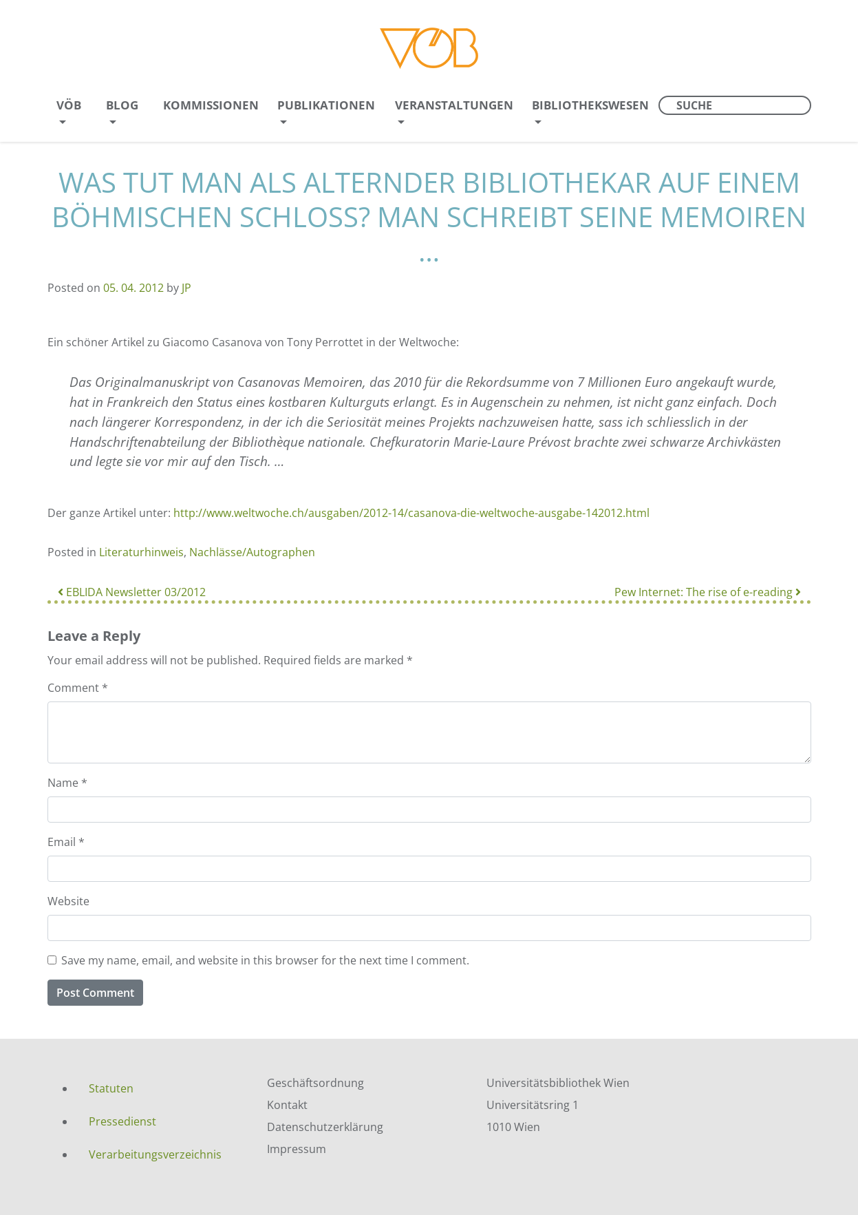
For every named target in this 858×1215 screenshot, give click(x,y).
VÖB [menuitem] (68, 105)
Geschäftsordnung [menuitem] (315, 1082)
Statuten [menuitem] (111, 1088)
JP (186, 287)
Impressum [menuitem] (296, 1148)
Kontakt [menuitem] (287, 1104)
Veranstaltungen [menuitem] (454, 105)
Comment (77, 687)
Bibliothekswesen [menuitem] (590, 105)
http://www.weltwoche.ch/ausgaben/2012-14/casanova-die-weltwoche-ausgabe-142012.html (411, 512)
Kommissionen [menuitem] (211, 105)
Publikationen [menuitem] (326, 105)
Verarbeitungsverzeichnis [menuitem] (155, 1154)
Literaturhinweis (141, 552)
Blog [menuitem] (122, 105)
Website (68, 901)
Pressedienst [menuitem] (122, 1121)
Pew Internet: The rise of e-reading (707, 592)
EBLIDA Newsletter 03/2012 (132, 592)
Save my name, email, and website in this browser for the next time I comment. (265, 960)
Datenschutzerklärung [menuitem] (325, 1126)
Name (67, 782)
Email (66, 841)
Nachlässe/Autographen (252, 552)
